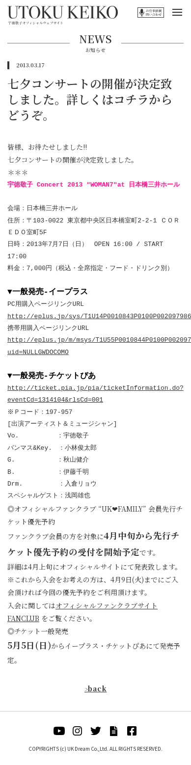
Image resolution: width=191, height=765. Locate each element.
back (95, 688)
